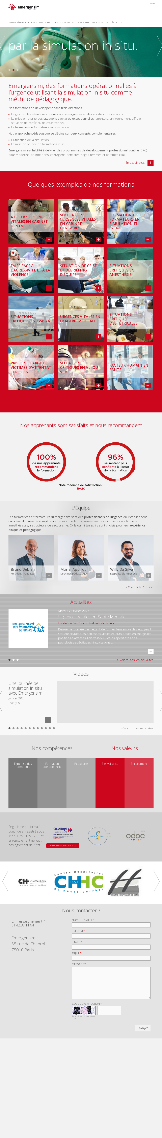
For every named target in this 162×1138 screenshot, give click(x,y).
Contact (152, 3)
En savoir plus (140, 163)
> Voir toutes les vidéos (137, 728)
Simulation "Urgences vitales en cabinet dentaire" (78, 221)
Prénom (78, 931)
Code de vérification (87, 1003)
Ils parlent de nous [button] (88, 22)
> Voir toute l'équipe (140, 587)
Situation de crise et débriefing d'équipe (78, 270)
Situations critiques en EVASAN (31, 319)
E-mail (77, 942)
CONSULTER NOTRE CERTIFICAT (63, 845)
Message (79, 964)
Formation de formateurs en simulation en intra (124, 221)
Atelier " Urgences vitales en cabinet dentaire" (29, 221)
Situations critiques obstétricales (123, 318)
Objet (76, 953)
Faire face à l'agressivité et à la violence (30, 270)
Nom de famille (83, 920)
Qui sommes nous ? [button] (63, 22)
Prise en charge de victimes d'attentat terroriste (31, 367)
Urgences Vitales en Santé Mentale (92, 616)
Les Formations (40, 22)
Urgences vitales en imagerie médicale (80, 319)
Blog (119, 22)
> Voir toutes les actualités (135, 660)
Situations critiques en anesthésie (121, 270)
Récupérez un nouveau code (83, 1017)
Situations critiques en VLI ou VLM (79, 367)
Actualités (107, 22)
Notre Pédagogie (18, 22)
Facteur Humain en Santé (128, 367)
